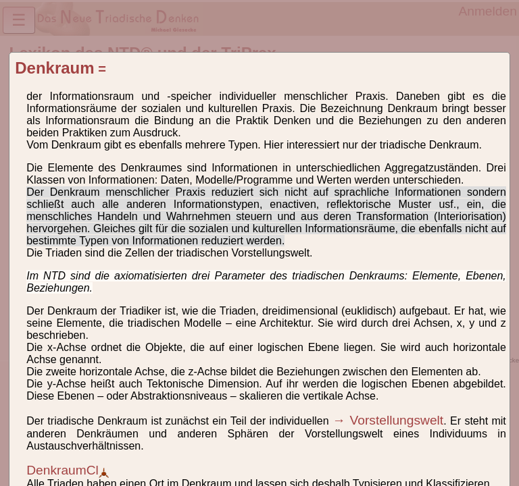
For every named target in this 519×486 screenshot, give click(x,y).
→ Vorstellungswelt (387, 420)
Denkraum (54, 68)
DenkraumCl (67, 470)
